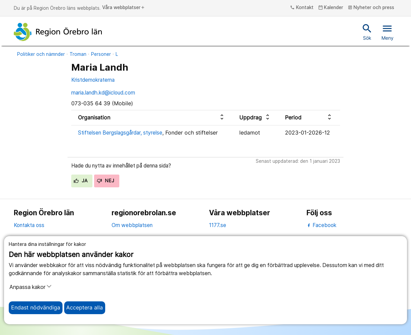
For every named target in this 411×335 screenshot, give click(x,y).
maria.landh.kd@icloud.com (103, 92)
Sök (367, 32)
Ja (80, 180)
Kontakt (302, 7)
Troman (78, 54)
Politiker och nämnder (41, 54)
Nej (105, 180)
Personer (101, 54)
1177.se (217, 225)
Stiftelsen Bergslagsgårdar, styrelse (120, 132)
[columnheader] (152, 117)
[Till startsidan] (58, 32)
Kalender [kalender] (330, 7)
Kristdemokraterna (93, 80)
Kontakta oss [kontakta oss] (29, 225)
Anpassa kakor (30, 287)
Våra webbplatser (123, 7)
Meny (387, 32)
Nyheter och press (371, 7)
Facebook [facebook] (321, 225)
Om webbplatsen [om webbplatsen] (132, 225)
